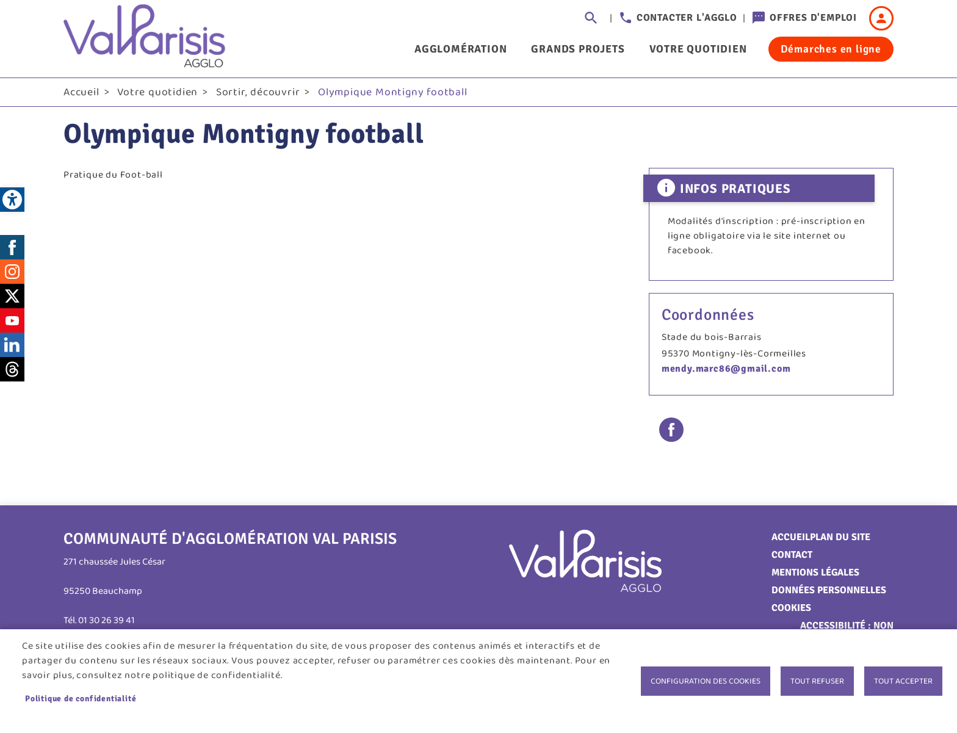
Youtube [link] (12, 320)
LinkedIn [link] (12, 345)
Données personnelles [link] (828, 590)
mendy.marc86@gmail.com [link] (726, 369)
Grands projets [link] (577, 49)
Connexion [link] (881, 18)
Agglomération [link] (460, 49)
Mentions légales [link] (815, 572)
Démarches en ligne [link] (831, 49)
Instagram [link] (12, 271)
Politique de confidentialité (80, 698)
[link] (12, 199)
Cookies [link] (791, 608)
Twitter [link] (12, 296)
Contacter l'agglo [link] (687, 18)
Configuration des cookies (705, 681)
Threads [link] (12, 369)
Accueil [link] (81, 92)
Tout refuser (817, 681)
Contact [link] (791, 555)
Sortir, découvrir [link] (258, 92)
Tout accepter (903, 681)
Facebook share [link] (671, 429)
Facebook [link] (12, 247)
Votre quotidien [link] (698, 49)
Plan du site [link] (840, 537)
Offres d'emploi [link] (813, 18)
